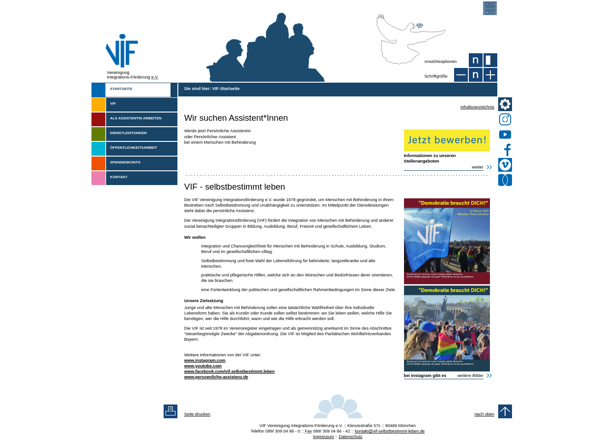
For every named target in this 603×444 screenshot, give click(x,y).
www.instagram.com (205, 360)
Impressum (323, 436)
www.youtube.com (203, 366)
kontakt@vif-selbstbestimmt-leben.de (390, 431)
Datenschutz (351, 436)
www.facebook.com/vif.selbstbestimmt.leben (229, 371)
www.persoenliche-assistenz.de (216, 377)
